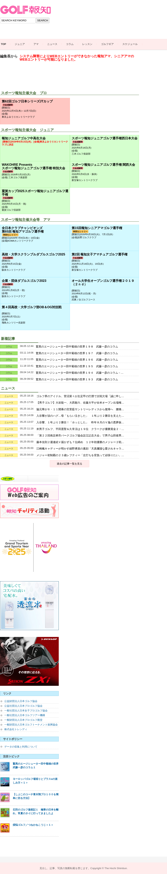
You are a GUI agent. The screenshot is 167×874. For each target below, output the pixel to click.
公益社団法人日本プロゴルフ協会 (23, 705)
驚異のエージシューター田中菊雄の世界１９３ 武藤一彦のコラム (77, 379)
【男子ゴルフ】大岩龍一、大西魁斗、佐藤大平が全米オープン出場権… (80, 402)
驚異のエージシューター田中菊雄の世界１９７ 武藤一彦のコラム (77, 353)
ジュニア (23, 44)
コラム (73, 44)
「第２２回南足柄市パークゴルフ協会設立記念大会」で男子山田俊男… (80, 435)
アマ (39, 44)
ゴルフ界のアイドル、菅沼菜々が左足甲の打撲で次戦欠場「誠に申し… (80, 396)
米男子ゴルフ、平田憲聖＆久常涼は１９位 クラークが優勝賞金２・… (80, 429)
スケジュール (133, 44)
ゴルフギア (111, 44)
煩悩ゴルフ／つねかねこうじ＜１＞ (33, 824)
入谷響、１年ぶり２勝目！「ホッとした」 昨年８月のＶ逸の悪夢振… (80, 422)
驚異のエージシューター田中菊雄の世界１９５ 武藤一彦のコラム (77, 366)
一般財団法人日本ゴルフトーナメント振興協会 (31, 724)
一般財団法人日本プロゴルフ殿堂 (23, 719)
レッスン (91, 44)
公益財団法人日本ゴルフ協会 (20, 701)
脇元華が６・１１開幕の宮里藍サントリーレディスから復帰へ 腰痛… (80, 409)
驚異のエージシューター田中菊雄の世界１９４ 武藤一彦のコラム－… (80, 372)
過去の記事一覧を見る (69, 463)
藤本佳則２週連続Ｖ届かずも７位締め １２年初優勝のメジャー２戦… (80, 442)
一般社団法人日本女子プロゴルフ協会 (26, 710)
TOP (7, 44)
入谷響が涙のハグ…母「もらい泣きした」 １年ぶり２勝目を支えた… (80, 415)
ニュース (56, 44)
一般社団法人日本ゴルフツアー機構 (24, 715)
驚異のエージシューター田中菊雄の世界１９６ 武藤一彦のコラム (77, 359)
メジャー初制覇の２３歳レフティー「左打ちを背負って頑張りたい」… (80, 455)
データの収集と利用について (20, 746)
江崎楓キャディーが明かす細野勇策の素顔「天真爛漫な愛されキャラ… (80, 448)
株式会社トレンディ (15, 729)
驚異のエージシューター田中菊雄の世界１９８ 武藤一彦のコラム (77, 346)
